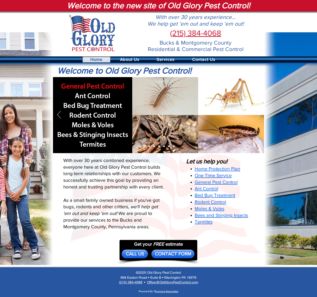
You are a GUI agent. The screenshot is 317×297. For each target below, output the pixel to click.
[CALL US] (135, 254)
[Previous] (59, 115)
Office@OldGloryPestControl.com (172, 282)
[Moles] (164, 146)
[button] (129, 59)
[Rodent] (159, 146)
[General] (144, 146)
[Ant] (149, 146)
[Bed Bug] (154, 146)
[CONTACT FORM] (172, 254)
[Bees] (169, 146)
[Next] (258, 115)
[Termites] (174, 146)
